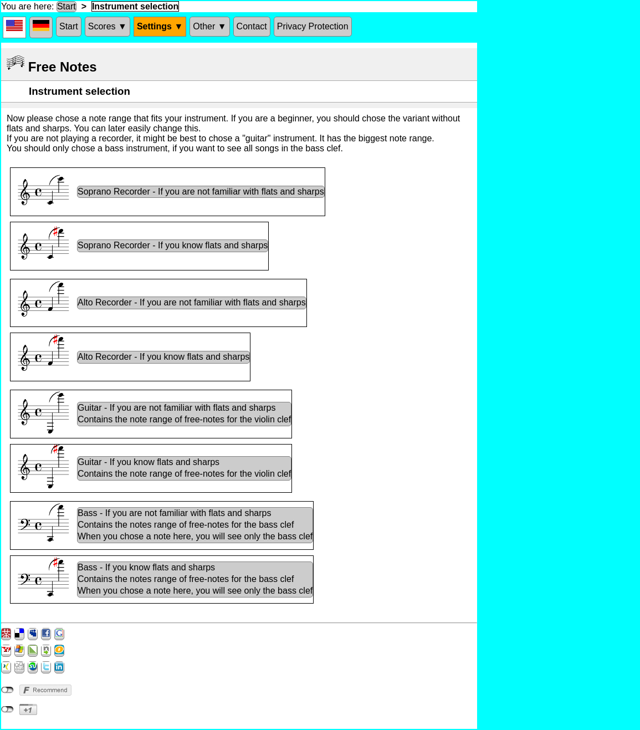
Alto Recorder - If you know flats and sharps (163, 356)
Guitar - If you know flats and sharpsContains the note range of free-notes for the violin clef (184, 467)
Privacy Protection (313, 26)
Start (66, 6)
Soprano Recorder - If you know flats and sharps (173, 245)
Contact (252, 26)
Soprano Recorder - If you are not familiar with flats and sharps (201, 191)
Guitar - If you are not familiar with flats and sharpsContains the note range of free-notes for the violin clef (184, 413)
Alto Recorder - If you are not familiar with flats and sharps (192, 302)
